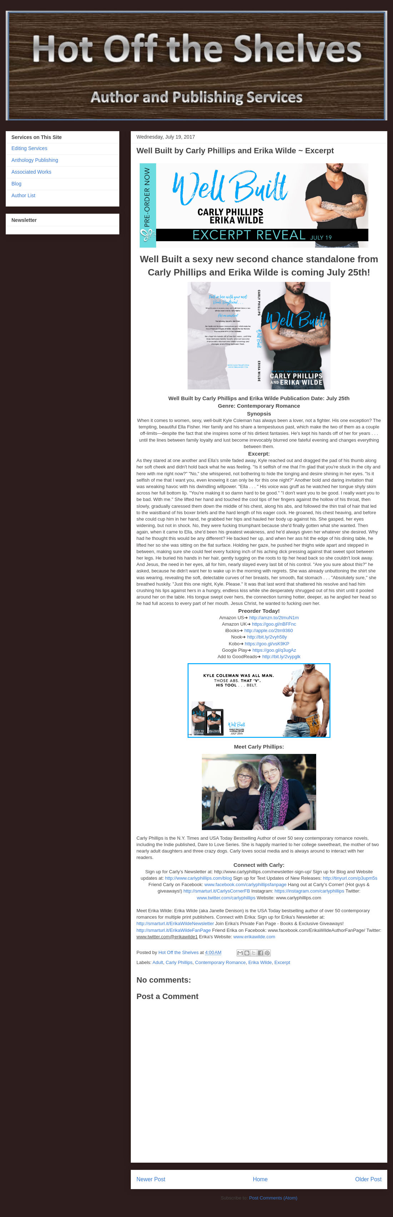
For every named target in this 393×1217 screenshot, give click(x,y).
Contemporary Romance (220, 962)
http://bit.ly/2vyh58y (267, 637)
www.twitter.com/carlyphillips (226, 897)
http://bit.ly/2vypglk (281, 656)
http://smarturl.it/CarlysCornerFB (216, 891)
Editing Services (29, 148)
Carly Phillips (179, 962)
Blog (16, 184)
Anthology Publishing (34, 160)
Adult (158, 962)
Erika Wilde (260, 962)
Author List (23, 195)
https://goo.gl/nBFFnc (274, 624)
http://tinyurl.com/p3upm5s (350, 878)
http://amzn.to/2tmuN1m (274, 617)
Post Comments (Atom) (273, 1198)
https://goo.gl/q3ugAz (274, 650)
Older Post (368, 1179)
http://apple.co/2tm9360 (268, 630)
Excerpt (282, 962)
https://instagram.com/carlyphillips (309, 891)
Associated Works (31, 172)
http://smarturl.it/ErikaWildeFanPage (173, 930)
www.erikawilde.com (254, 936)
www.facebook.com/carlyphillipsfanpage (245, 884)
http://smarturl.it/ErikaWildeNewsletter (175, 923)
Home (260, 1179)
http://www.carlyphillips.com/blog (198, 878)
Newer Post (150, 1179)
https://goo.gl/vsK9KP (267, 643)
